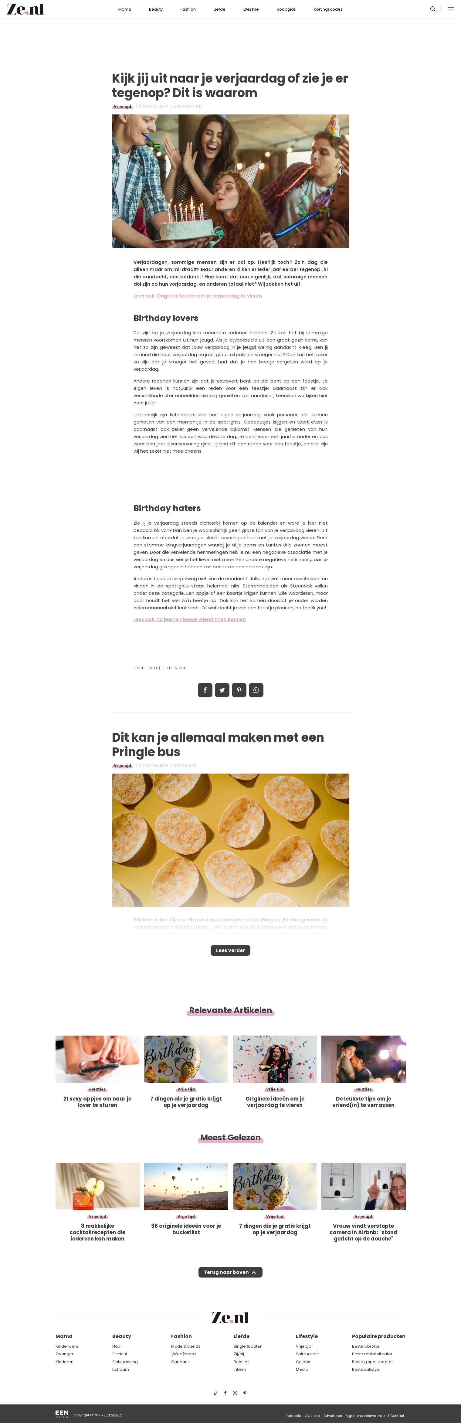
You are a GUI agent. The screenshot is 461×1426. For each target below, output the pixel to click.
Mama (124, 9)
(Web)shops (183, 1354)
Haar (117, 1346)
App (256, 690)
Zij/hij (239, 1354)
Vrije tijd (122, 106)
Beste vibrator (366, 1346)
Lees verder (230, 952)
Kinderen (64, 1362)
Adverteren (333, 1415)
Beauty (156, 9)
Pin (239, 690)
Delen (205, 690)
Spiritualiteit (307, 1354)
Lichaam (120, 1370)
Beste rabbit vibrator (372, 1354)
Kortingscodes (328, 9)
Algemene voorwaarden (366, 1415)
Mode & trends (185, 1346)
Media (302, 1370)
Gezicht (119, 1354)
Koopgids (286, 9)
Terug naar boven (226, 1278)
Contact (397, 1415)
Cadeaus (180, 1362)
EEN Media (113, 1415)
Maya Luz (193, 106)
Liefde (219, 9)
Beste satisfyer (366, 1370)
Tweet (222, 690)
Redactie (293, 1415)
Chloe (190, 765)
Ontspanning (125, 1362)
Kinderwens (67, 1346)
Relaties (241, 1362)
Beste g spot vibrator (372, 1362)
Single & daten (248, 1346)
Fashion (188, 9)
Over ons (312, 1415)
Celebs (303, 1362)
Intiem (240, 1370)
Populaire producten (378, 1336)
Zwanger (64, 1354)
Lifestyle (251, 9)
